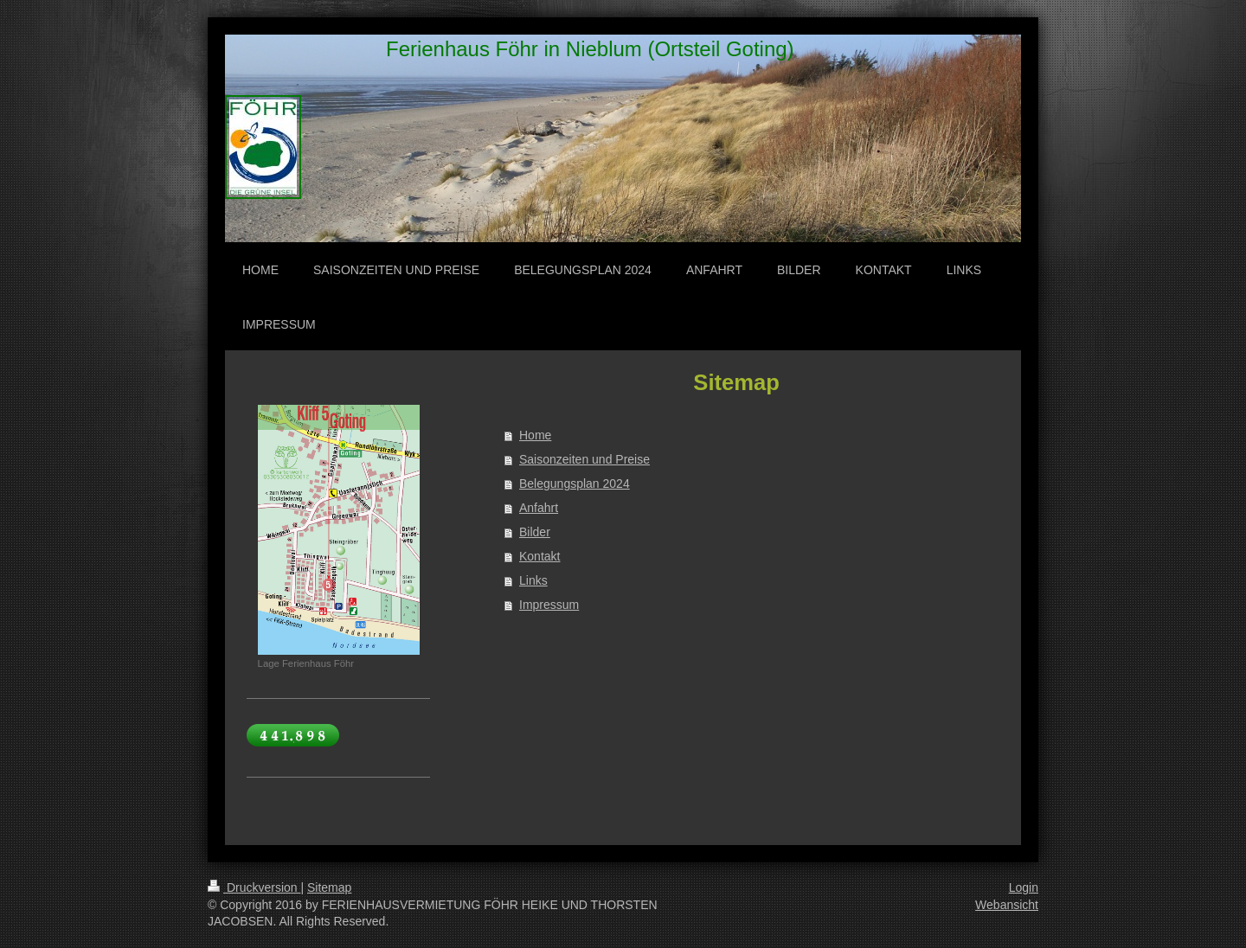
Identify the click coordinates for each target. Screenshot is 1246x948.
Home (535, 435)
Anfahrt (538, 508)
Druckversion (254, 887)
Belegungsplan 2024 (574, 483)
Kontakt (539, 556)
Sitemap (329, 887)
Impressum (549, 605)
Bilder (534, 532)
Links (533, 580)
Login (1023, 887)
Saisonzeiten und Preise (584, 459)
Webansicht (1006, 905)
